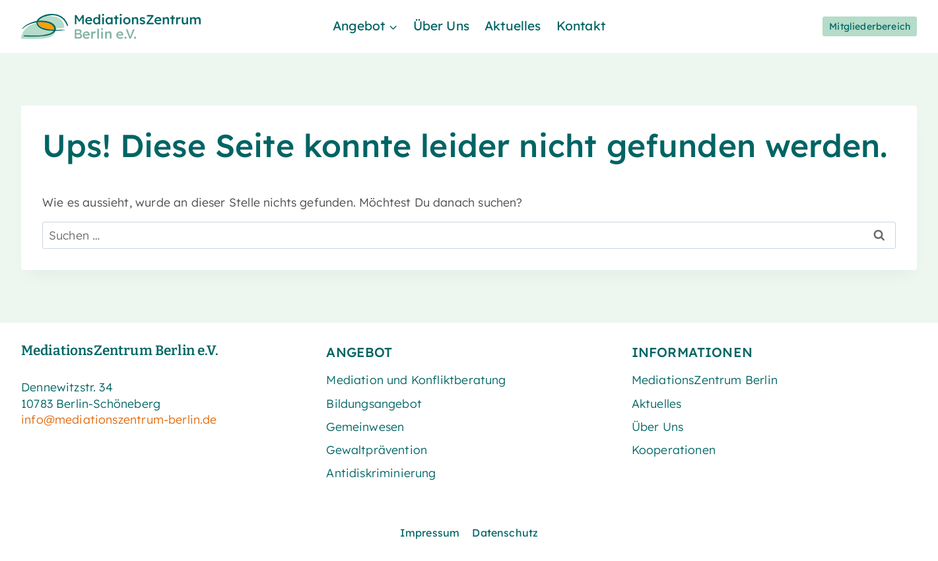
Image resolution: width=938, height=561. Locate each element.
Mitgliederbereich (869, 26)
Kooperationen (674, 449)
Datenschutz (505, 532)
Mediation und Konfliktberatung (416, 379)
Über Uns (441, 26)
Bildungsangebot (374, 403)
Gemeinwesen (365, 426)
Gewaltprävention (376, 449)
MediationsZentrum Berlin (705, 379)
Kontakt (580, 26)
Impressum (430, 532)
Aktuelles (513, 26)
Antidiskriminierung (381, 472)
